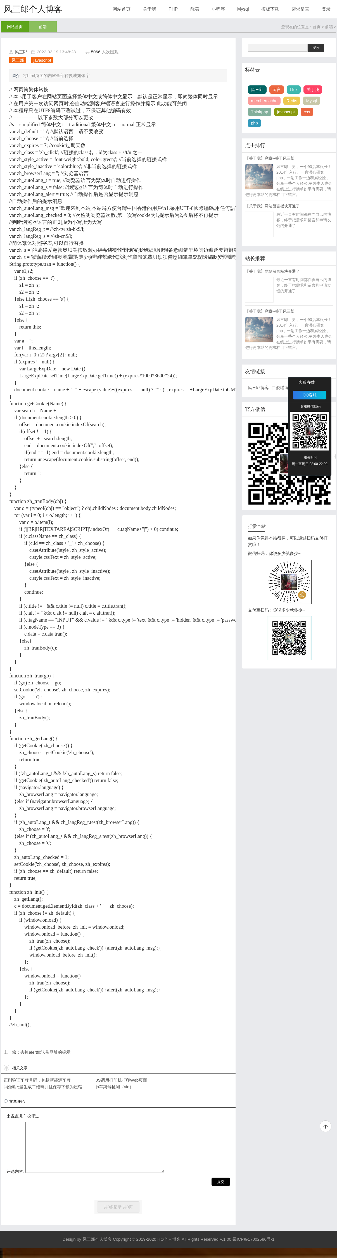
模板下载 (270, 9)
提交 (220, 1192)
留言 (276, 89)
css (307, 111)
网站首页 (121, 9)
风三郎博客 (258, 387)
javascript (42, 60)
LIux (294, 89)
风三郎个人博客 (33, 9)
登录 (326, 9)
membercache (264, 100)
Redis (291, 100)
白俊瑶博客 (282, 387)
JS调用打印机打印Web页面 (121, 1080)
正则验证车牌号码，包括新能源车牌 (37, 1080)
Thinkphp (259, 111)
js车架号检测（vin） (115, 1086)
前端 (194, 9)
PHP (173, 9)
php (254, 123)
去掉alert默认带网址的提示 (45, 1052)
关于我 (149, 9)
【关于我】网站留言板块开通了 (272, 206)
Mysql (243, 9)
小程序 (218, 9)
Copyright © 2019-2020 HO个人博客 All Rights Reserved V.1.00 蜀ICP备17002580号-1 (193, 1249)
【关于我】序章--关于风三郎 (270, 158)
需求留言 (300, 9)
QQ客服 (310, 395)
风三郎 (21, 51)
